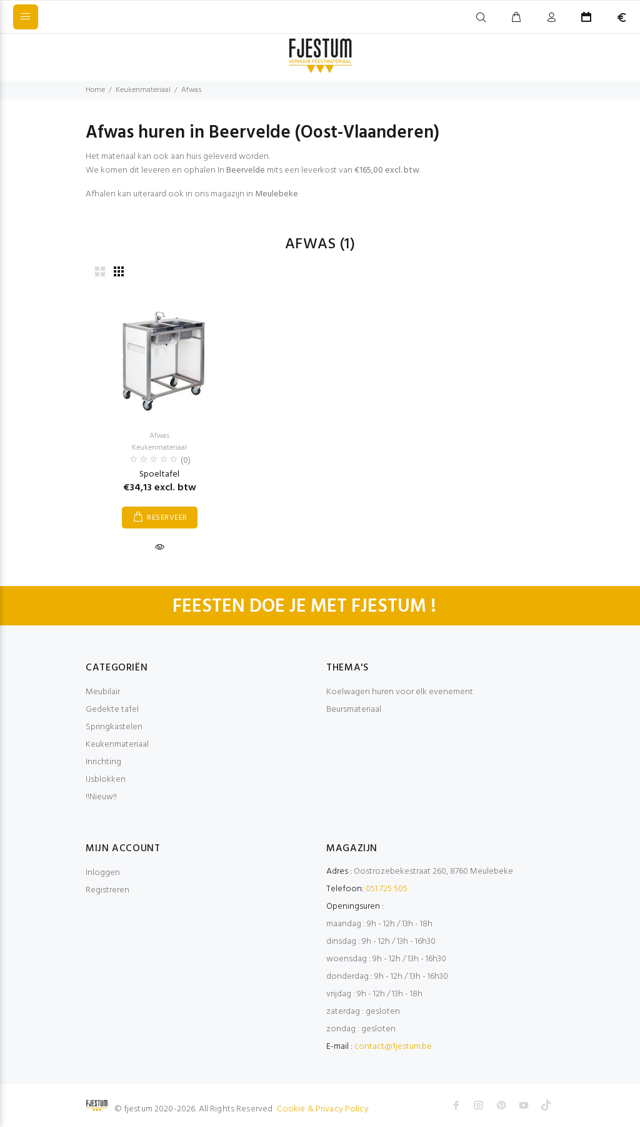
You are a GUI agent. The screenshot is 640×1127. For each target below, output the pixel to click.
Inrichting (103, 762)
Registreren (107, 890)
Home (95, 90)
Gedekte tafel (112, 709)
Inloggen (103, 873)
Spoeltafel (159, 474)
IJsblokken (106, 779)
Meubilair (103, 692)
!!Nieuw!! (101, 797)
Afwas (191, 90)
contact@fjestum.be (393, 1046)
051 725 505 (387, 889)
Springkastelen (114, 727)
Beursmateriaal (353, 709)
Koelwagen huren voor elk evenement (399, 692)
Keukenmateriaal (143, 90)
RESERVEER (167, 518)
